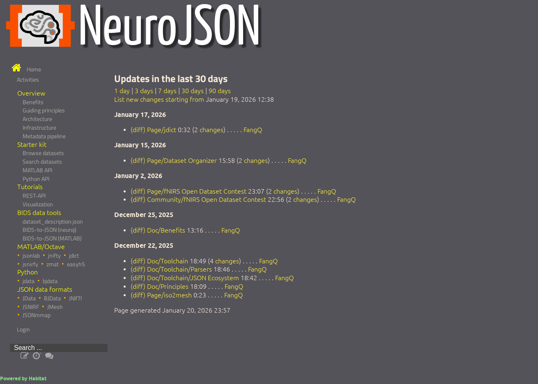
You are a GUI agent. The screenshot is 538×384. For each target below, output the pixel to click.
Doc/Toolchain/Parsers (179, 269)
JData (29, 298)
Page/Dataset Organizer (182, 160)
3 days (144, 90)
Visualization (38, 204)
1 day (122, 90)
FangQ (253, 129)
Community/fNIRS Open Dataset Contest (206, 199)
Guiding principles (44, 110)
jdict (74, 255)
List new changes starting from (159, 99)
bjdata (50, 281)
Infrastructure (39, 127)
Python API (36, 178)
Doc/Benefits (166, 230)
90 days (220, 90)
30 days (193, 90)
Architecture (37, 118)
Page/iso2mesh (169, 295)
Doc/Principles (168, 286)
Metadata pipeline (44, 136)
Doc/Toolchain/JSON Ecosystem (193, 277)
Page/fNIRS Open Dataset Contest (196, 191)
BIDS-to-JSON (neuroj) (49, 229)
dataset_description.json (53, 221)
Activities (28, 79)
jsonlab (31, 255)
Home (34, 69)
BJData (52, 298)
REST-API (34, 195)
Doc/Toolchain (167, 261)
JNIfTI (75, 298)
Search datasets (42, 161)
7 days (167, 90)
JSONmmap (37, 315)
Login (23, 329)
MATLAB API (37, 170)
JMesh (55, 306)
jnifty (54, 255)
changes (211, 129)
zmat (52, 264)
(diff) (138, 129)
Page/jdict (161, 129)
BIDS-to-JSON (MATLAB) (52, 238)
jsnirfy (30, 264)
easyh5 (76, 264)
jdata (28, 281)
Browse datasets (43, 153)
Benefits (33, 102)
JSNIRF (31, 306)
